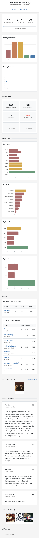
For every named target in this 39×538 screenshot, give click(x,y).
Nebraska (7, 352)
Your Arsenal (8, 369)
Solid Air (6, 357)
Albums (14, 9)
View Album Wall (32, 379)
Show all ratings (9, 534)
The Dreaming (8, 334)
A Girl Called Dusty (10, 346)
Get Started (23, 9)
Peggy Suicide (8, 340)
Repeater (7, 329)
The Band (7, 310)
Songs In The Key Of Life (11, 363)
